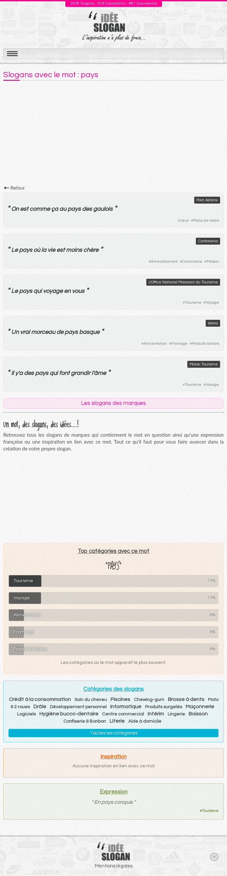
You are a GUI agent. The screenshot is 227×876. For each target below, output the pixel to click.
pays (74, 209)
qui (37, 291)
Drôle (39, 706)
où (36, 250)
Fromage (179, 343)
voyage (53, 291)
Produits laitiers (205, 343)
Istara (213, 323)
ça (54, 209)
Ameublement (164, 261)
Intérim (156, 713)
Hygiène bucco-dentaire (68, 713)
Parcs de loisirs (206, 220)
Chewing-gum (149, 699)
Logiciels (26, 714)
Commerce (192, 261)
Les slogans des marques (113, 403)
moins (74, 250)
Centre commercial (123, 714)
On (15, 209)
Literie (117, 721)
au (62, 209)
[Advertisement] (113, 135)
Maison (213, 261)
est (24, 209)
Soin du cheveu (90, 699)
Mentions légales (114, 866)
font (64, 373)
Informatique (125, 706)
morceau (43, 332)
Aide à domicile (144, 721)
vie (51, 250)
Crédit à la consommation (40, 699)
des (87, 209)
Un (15, 332)
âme (100, 373)
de (59, 332)
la (43, 250)
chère (90, 250)
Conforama (208, 241)
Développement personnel (78, 707)
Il (12, 373)
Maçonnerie (200, 706)
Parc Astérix (207, 200)
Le (14, 250)
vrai (25, 332)
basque (89, 332)
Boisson (198, 713)
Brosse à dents (186, 699)
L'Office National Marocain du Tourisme (183, 282)
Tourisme (193, 302)
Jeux (184, 220)
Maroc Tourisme (204, 364)
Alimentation (155, 343)
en (67, 291)
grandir (80, 373)
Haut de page (214, 856)
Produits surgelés (163, 707)
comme (40, 209)
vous (78, 291)
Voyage (212, 302)
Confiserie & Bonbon (84, 721)
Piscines (120, 699)
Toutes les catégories (113, 733)
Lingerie (176, 714)
